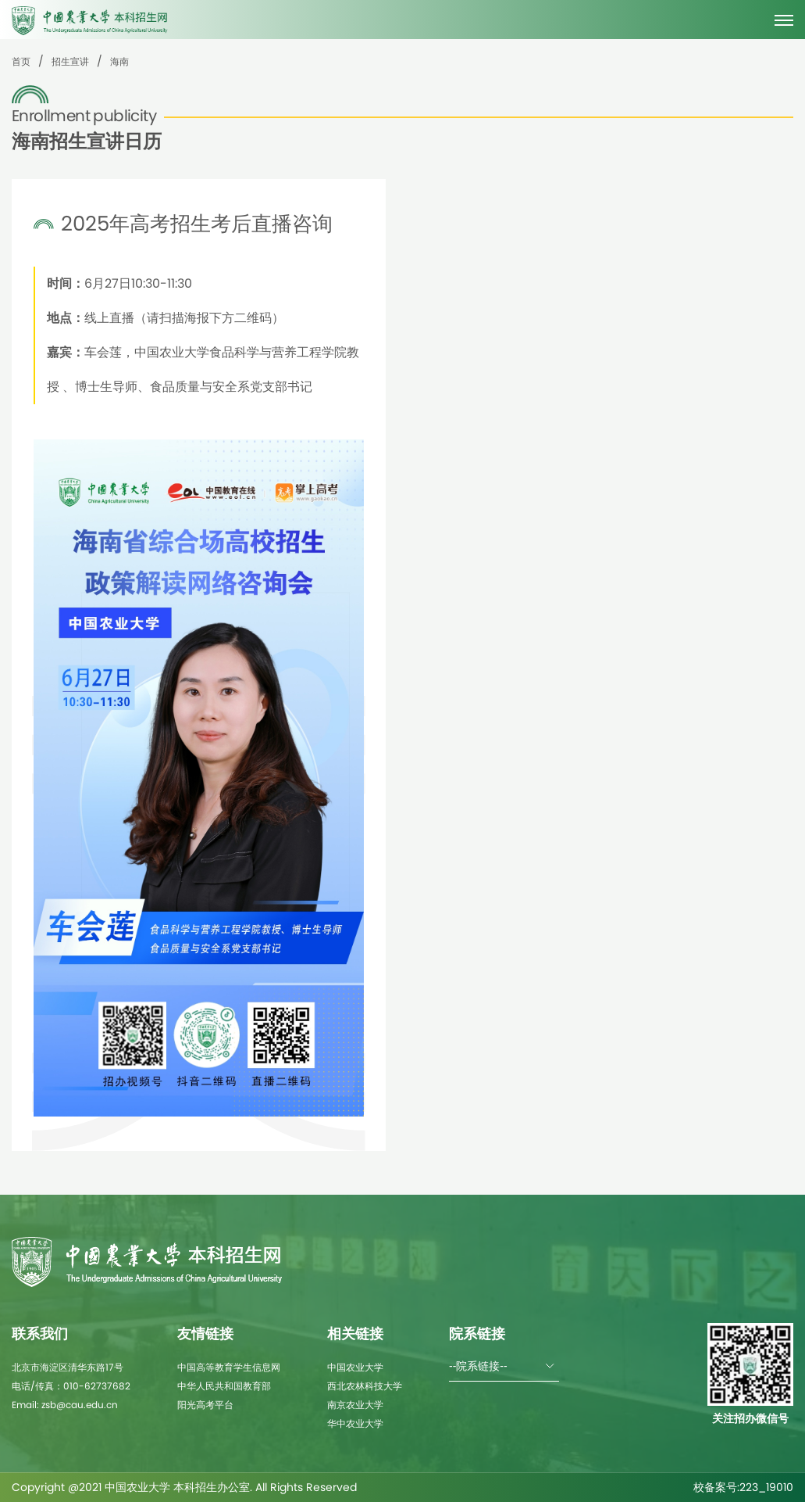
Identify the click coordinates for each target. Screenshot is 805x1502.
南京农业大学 (355, 1404)
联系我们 (40, 1333)
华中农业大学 (355, 1423)
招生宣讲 (70, 61)
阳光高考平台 (205, 1404)
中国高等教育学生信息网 (228, 1367)
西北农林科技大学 (364, 1386)
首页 (21, 61)
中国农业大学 (355, 1367)
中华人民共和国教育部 (224, 1386)
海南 (119, 61)
